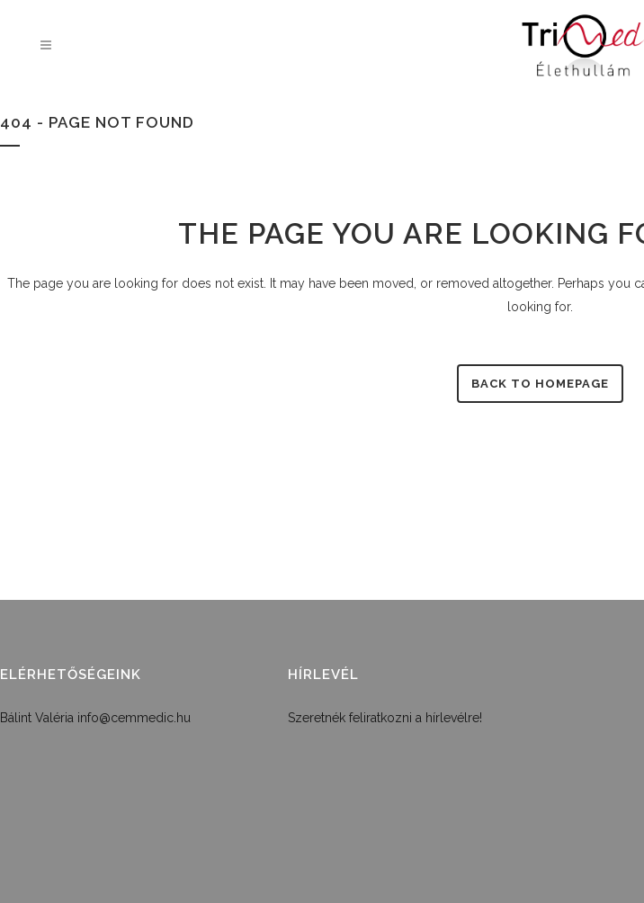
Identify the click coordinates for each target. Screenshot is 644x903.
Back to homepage (540, 383)
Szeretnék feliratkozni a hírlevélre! (385, 718)
